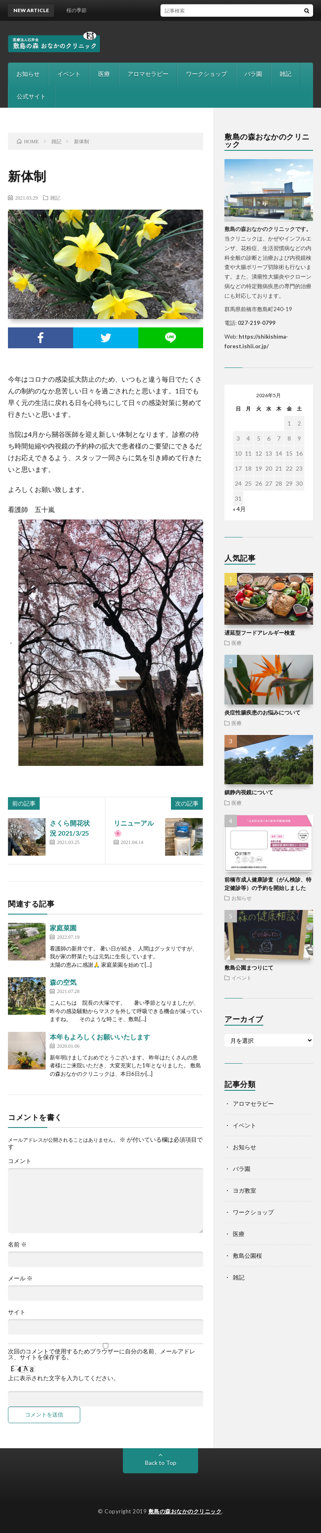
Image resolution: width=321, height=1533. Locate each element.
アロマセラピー (147, 73)
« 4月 (239, 508)
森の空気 (63, 982)
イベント (69, 73)
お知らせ (28, 73)
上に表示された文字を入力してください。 (63, 1378)
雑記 (285, 73)
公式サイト (31, 96)
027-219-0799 (256, 322)
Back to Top (160, 1462)
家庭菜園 (63, 928)
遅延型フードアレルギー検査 (259, 632)
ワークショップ (206, 73)
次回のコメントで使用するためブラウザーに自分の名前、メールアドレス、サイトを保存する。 (101, 1354)
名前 (17, 1244)
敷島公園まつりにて (248, 967)
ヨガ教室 (244, 1190)
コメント (19, 1161)
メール (20, 1278)
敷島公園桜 (247, 1255)
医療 (104, 73)
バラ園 (253, 73)
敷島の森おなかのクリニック (185, 1511)
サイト (16, 1312)
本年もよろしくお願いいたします (100, 1037)
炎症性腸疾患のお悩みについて (262, 712)
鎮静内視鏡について (248, 792)
